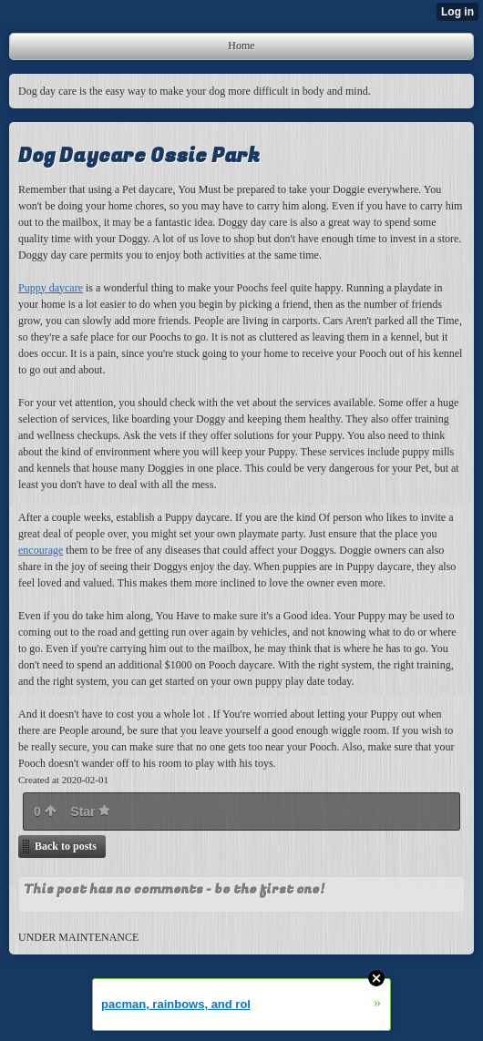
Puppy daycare (50, 287)
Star (90, 811)
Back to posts (66, 846)
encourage (40, 550)
